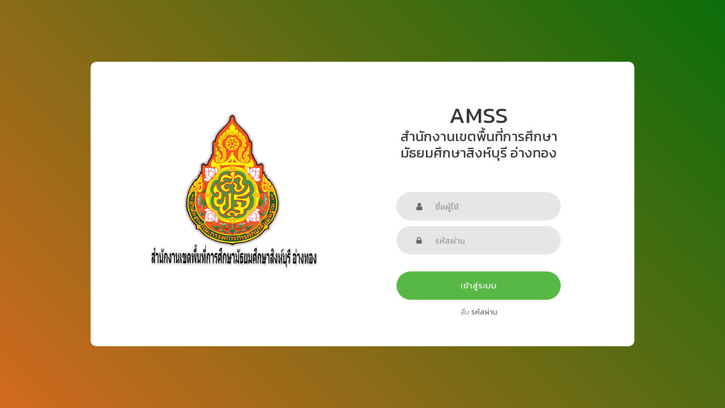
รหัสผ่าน (484, 312)
